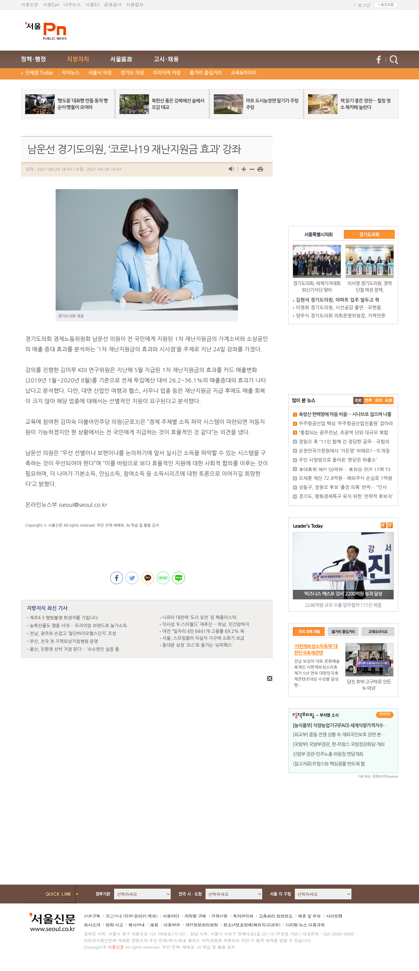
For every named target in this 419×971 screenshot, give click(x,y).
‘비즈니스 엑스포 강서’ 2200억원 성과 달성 (343, 593)
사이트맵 (334, 916)
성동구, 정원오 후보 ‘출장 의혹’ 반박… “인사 (343, 487)
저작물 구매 (195, 916)
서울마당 (171, 916)
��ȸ (388, 400)
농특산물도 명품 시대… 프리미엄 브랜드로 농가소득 (78, 625)
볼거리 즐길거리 (206, 72)
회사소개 (92, 925)
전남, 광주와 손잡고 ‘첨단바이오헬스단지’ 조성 (73, 633)
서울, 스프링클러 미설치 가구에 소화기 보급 (204, 638)
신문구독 (92, 916)
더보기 (385, 715)
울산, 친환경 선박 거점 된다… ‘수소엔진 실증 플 (74, 649)
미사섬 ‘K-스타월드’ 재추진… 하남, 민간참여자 (206, 624)
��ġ (368, 400)
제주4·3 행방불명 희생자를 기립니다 (64, 618)
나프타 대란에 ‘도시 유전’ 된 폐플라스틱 (199, 617)
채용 (154, 925)
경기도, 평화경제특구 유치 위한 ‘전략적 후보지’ (346, 496)
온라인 (140, 916)
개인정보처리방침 (201, 925)
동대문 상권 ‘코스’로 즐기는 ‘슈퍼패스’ (198, 645)
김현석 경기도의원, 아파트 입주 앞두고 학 (337, 300)
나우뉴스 (72, 4)
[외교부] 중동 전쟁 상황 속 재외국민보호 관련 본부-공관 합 (346, 734)
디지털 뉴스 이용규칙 (304, 925)
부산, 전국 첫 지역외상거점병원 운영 (64, 641)
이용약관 (171, 925)
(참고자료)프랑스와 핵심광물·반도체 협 (329, 763)
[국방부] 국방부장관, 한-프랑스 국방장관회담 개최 (339, 744)
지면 (128, 916)
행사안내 (136, 925)
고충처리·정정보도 (276, 916)
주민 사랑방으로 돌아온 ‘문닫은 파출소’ (338, 460)
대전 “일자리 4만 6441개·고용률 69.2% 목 (204, 631)
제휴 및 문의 (309, 916)
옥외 (152, 916)
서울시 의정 (100, 72)
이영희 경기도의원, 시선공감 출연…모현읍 (338, 307)
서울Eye (51, 4)
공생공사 (113, 4)
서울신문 (30, 4)
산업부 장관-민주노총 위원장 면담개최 (328, 754)
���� (358, 400)
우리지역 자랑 (167, 72)
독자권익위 (243, 916)
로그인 (364, 5)
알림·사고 (114, 925)
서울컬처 (135, 4)
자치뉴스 (71, 72)
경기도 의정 (132, 72)
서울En (92, 4)
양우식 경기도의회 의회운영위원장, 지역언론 (341, 315)
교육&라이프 (243, 72)
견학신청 (219, 916)
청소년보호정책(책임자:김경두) (251, 925)
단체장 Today (39, 72)
